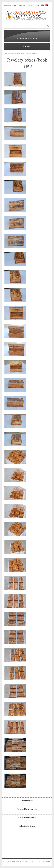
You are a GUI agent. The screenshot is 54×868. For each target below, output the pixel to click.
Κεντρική (7, 53)
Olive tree (30, 5)
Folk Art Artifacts (31, 53)
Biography (7, 5)
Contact (37, 5)
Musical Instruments (18, 5)
